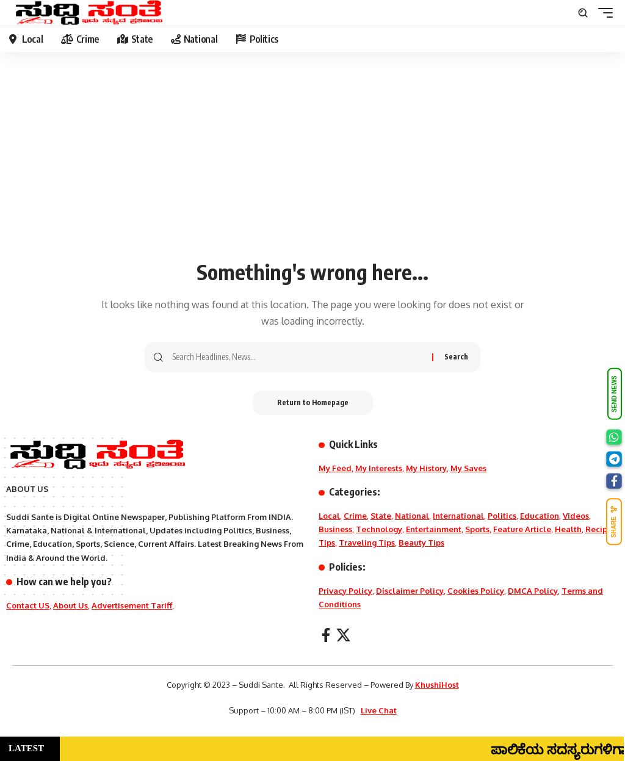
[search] (583, 13)
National (412, 516)
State (380, 516)
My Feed (335, 468)
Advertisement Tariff (132, 605)
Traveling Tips (367, 542)
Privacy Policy (345, 591)
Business (335, 529)
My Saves (468, 468)
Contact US (27, 605)
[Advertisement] (312, 161)
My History (426, 468)
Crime (355, 516)
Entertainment (433, 529)
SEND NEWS (614, 394)
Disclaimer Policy (410, 591)
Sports (477, 529)
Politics (502, 516)
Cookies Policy (475, 591)
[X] (343, 635)
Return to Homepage (313, 402)
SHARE (614, 521)
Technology (379, 529)
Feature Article (522, 529)
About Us (70, 605)
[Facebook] (326, 635)
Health (568, 529)
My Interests (378, 468)
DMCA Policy (533, 591)
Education (539, 516)
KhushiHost (437, 685)
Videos (576, 516)
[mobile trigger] (602, 13)
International (458, 516)
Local (329, 516)
